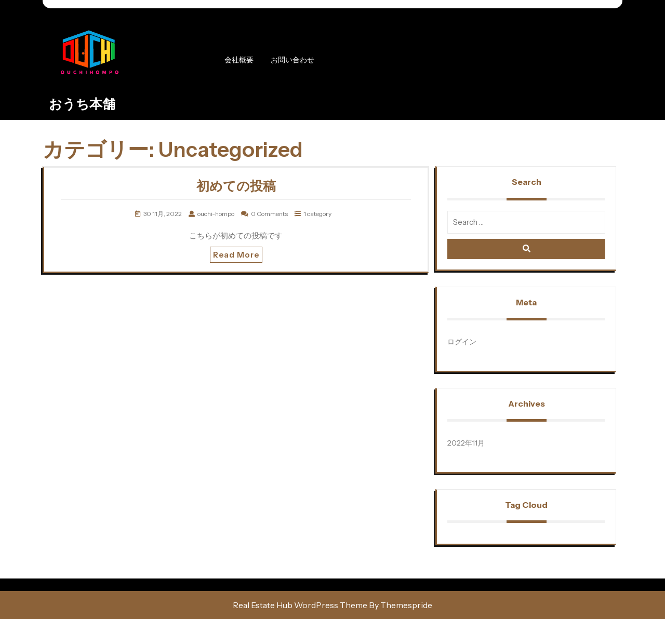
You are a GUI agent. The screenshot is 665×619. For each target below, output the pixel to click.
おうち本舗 (82, 104)
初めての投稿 (236, 186)
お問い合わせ (292, 59)
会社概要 (239, 59)
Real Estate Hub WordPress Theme (300, 605)
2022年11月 (466, 443)
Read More (236, 255)
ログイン (461, 341)
